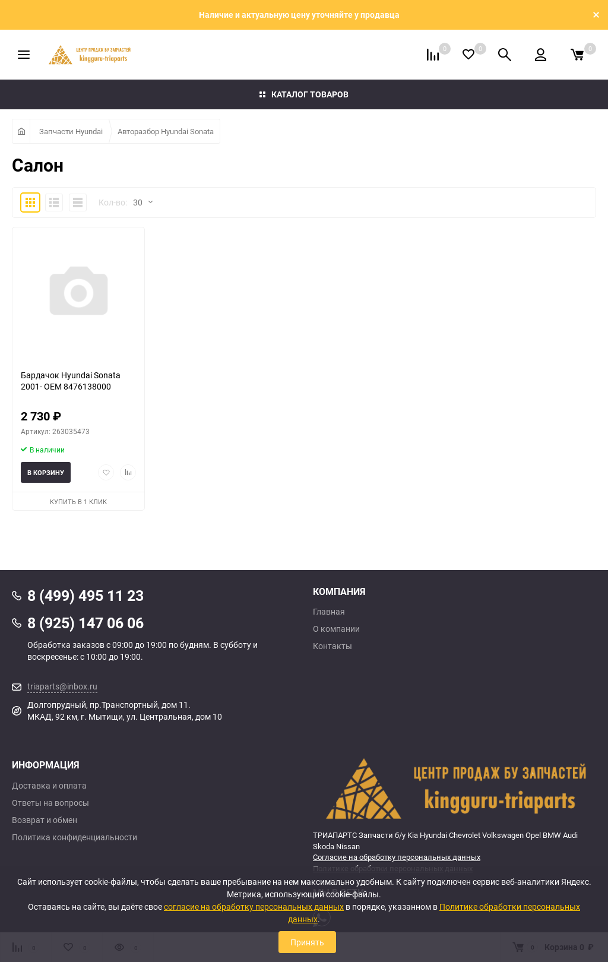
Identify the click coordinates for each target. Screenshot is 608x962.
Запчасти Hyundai (71, 131)
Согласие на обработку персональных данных (396, 857)
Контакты (332, 646)
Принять (307, 942)
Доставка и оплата (49, 785)
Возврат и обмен (44, 820)
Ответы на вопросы (50, 803)
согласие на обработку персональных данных (254, 906)
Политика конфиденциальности (74, 837)
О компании (336, 629)
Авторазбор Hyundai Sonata (166, 131)
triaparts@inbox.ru (62, 686)
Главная (329, 611)
